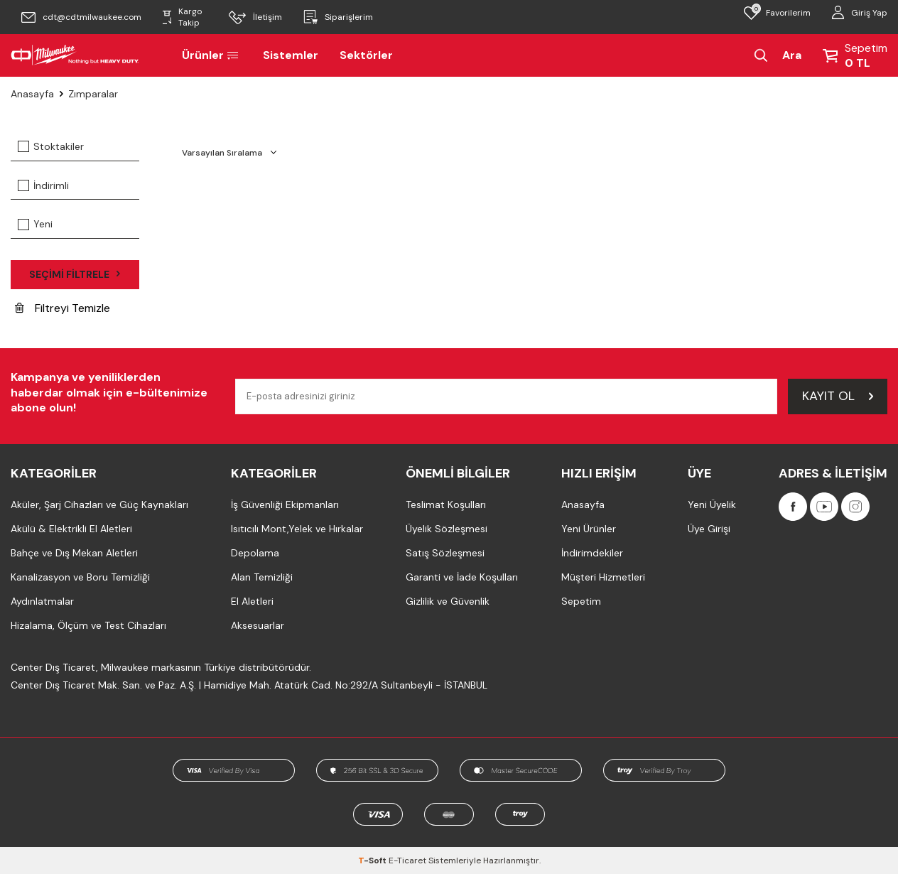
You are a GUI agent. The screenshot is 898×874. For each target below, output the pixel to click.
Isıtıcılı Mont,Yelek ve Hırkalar (297, 528)
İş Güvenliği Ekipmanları (285, 504)
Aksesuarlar (257, 625)
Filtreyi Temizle (62, 308)
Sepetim (581, 601)
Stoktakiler (51, 146)
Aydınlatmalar (42, 601)
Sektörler (366, 55)
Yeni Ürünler (588, 528)
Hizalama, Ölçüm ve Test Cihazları (88, 625)
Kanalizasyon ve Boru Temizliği (80, 577)
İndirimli (43, 185)
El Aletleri (252, 601)
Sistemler (290, 55)
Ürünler (212, 55)
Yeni (35, 223)
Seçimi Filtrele (74, 274)
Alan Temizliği (262, 577)
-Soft (373, 860)
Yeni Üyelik (712, 504)
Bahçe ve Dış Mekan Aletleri (74, 552)
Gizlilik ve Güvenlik (447, 601)
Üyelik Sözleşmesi (446, 528)
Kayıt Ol (837, 395)
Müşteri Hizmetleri (603, 577)
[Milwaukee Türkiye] (75, 55)
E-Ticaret (407, 860)
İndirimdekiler (592, 552)
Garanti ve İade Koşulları (462, 577)
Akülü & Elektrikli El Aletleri (71, 528)
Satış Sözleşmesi (445, 552)
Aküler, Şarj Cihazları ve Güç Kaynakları (99, 504)
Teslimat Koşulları (446, 504)
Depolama (255, 552)
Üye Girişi (709, 528)
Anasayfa (32, 93)
